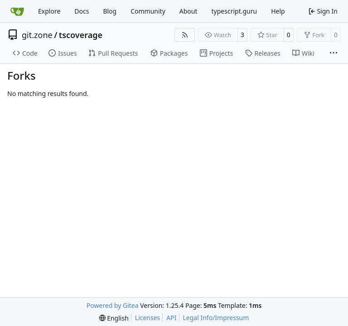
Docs (81, 11)
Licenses (147, 317)
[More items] (333, 53)
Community (147, 11)
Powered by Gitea (113, 305)
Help (278, 11)
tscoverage (80, 34)
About (188, 11)
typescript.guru (234, 11)
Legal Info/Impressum (216, 317)
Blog (109, 11)
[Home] (17, 11)
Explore (49, 11)
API (171, 317)
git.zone (37, 34)
